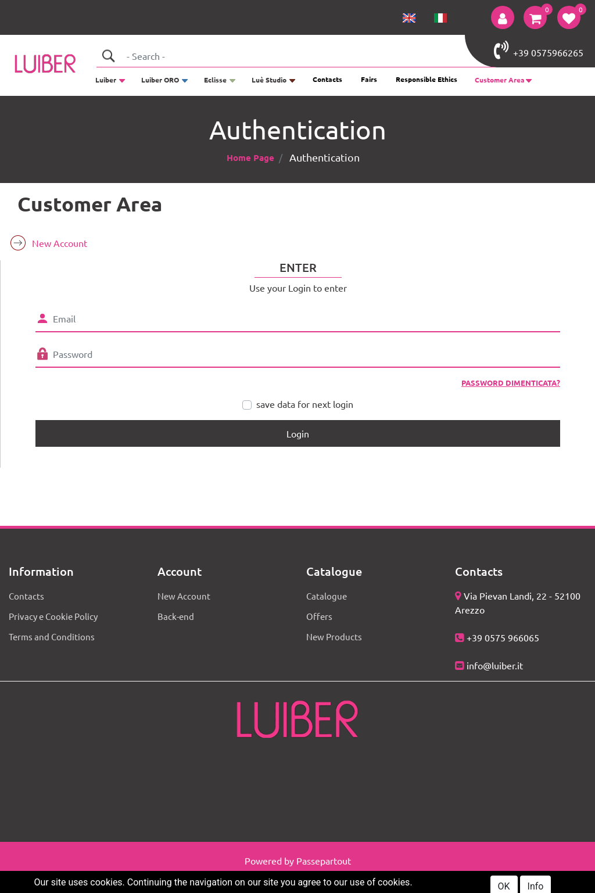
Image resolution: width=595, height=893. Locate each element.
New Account (59, 243)
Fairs (369, 79)
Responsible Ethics (426, 79)
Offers (319, 616)
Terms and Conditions (52, 636)
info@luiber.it (495, 665)
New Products (334, 636)
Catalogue (326, 595)
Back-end (175, 616)
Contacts (327, 79)
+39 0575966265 (538, 50)
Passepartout (323, 860)
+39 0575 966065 (503, 637)
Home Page (250, 157)
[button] (502, 17)
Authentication (324, 157)
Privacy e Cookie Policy (53, 616)
